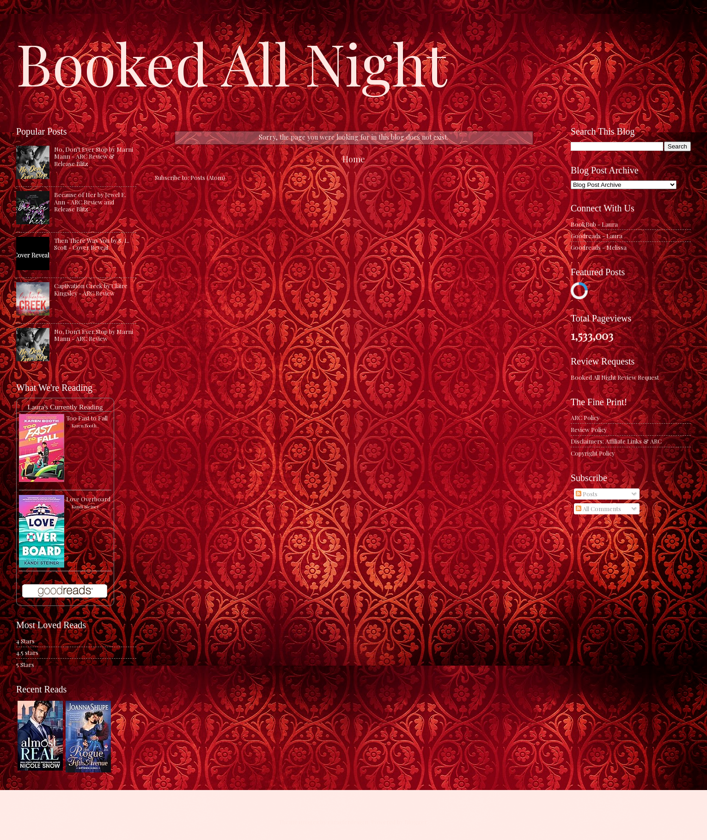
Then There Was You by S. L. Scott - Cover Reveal (91, 243)
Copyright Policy (593, 453)
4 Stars (25, 641)
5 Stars (25, 664)
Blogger (415, 822)
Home (353, 159)
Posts (586, 494)
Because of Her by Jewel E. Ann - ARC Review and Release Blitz (90, 202)
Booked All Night (231, 62)
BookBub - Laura (594, 224)
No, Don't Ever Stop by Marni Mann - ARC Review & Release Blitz (93, 156)
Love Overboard (88, 499)
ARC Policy (585, 417)
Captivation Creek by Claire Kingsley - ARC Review (91, 289)
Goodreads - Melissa (599, 247)
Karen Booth (84, 425)
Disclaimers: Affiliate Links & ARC (616, 441)
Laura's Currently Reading (65, 407)
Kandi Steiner (85, 506)
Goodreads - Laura (596, 236)
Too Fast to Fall (87, 418)
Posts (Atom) (207, 177)
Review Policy (589, 429)
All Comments (598, 509)
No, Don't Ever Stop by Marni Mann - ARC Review (93, 334)
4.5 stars (27, 652)
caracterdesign (348, 822)
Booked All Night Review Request (615, 377)
